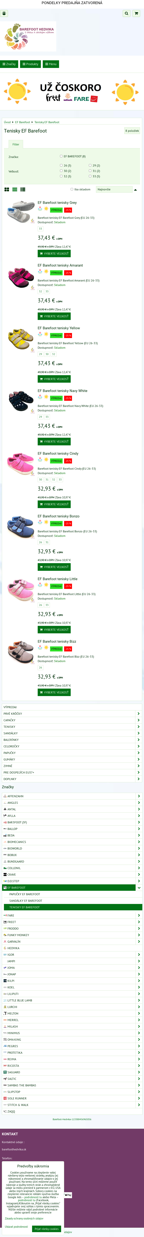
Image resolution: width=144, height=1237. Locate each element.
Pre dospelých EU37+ (73, 772)
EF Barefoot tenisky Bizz (57, 641)
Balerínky (73, 740)
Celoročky (73, 746)
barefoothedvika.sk (14, 1149)
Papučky (73, 753)
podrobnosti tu (33, 1197)
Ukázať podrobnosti (16, 1226)
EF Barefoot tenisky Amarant (60, 265)
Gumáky (73, 759)
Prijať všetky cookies (46, 1229)
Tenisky (73, 726)
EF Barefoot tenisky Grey (57, 202)
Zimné (73, 766)
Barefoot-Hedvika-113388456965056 (72, 1119)
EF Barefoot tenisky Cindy (58, 453)
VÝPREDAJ (10, 707)
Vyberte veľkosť (54, 253)
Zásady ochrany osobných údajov (24, 1218)
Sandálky (73, 733)
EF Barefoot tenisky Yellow (59, 328)
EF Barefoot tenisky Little (57, 579)
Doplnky (73, 779)
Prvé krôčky (73, 713)
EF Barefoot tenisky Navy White (62, 391)
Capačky (73, 720)
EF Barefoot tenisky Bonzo (59, 516)
